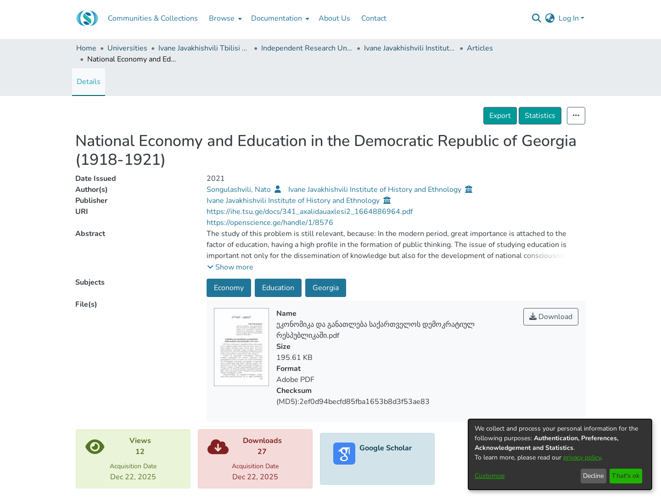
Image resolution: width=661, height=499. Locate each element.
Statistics (540, 116)
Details (89, 82)
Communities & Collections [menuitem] (153, 18)
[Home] (87, 18)
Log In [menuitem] (569, 18)
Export (500, 116)
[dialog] (560, 454)
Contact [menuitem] (374, 18)
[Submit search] (537, 18)
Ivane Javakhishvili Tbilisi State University (204, 48)
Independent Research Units (307, 48)
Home (86, 48)
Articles (480, 48)
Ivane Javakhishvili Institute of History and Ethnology (410, 48)
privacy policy (582, 457)
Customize (489, 475)
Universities (127, 48)
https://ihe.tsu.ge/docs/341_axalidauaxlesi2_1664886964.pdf (310, 212)
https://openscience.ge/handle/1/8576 (270, 223)
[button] (230, 267)
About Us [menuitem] (334, 18)
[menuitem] (224, 18)
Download (550, 317)
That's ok (625, 475)
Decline (593, 475)
